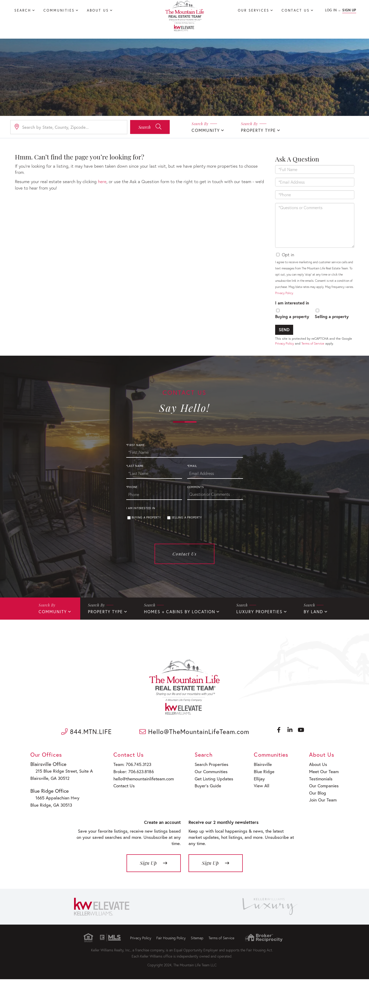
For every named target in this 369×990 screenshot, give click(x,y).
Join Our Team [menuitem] (322, 817)
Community (206, 130)
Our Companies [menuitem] (323, 803)
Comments (195, 510)
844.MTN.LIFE (86, 753)
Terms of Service (312, 348)
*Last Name (135, 489)
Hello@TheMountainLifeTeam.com (195, 753)
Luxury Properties (259, 634)
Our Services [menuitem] (253, 10)
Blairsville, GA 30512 (50, 796)
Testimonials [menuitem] (321, 797)
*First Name (135, 468)
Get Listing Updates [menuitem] (210, 797)
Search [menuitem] (22, 10)
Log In (331, 10)
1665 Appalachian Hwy (54, 815)
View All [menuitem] (259, 803)
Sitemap (197, 948)
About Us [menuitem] (98, 10)
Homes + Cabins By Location (179, 634)
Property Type (258, 130)
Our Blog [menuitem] (318, 810)
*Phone (132, 510)
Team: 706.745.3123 (130, 784)
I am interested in (292, 307)
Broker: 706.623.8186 (131, 790)
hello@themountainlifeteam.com (141, 797)
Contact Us (185, 576)
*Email (192, 489)
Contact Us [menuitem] (296, 10)
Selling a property (332, 320)
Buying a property (292, 320)
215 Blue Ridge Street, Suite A (60, 790)
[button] (150, 128)
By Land (313, 634)
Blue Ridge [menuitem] (261, 790)
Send (284, 334)
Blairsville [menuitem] (260, 784)
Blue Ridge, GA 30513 (51, 822)
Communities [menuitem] (59, 10)
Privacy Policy (284, 297)
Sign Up (349, 10)
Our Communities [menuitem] (208, 790)
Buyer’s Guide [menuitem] (205, 803)
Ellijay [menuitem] (257, 797)
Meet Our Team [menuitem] (323, 790)
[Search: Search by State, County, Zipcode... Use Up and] (68, 128)
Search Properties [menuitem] (208, 784)
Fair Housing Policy (171, 948)
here (94, 179)
